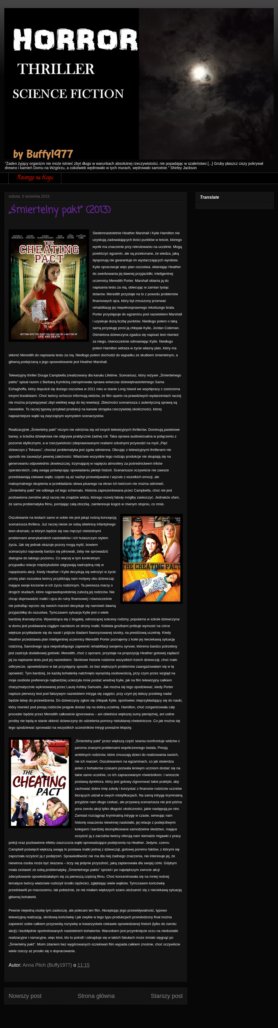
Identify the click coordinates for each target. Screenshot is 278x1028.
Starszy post (167, 996)
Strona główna (96, 996)
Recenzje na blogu (35, 178)
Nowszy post (25, 996)
